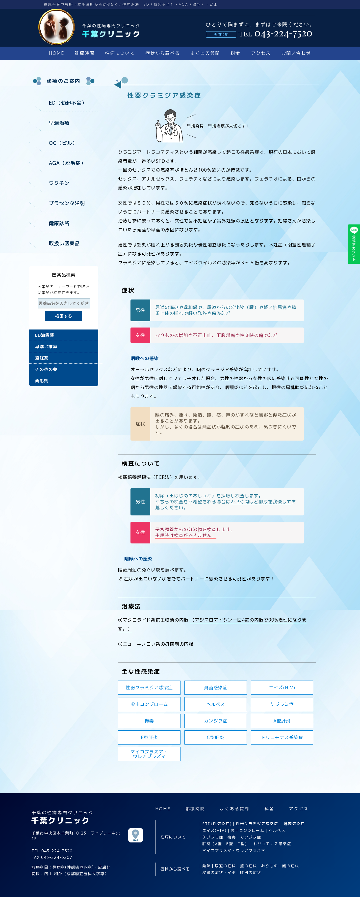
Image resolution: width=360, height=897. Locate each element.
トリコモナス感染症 (282, 737)
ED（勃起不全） (68, 102)
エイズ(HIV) (282, 688)
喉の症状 (290, 865)
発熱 (206, 865)
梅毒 (149, 721)
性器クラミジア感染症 (149, 688)
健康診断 (59, 221)
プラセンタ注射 (67, 201)
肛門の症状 (250, 872)
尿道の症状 (225, 865)
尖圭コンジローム (149, 704)
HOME (56, 53)
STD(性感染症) (217, 823)
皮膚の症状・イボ (219, 872)
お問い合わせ (296, 53)
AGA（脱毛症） (67, 162)
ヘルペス (215, 704)
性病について (120, 53)
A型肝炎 (282, 721)
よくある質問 (205, 53)
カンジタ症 (216, 721)
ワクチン (59, 182)
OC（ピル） (63, 142)
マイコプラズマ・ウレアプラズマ (233, 850)
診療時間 (85, 53)
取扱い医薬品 (64, 241)
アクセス (261, 53)
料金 (235, 53)
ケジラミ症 (282, 704)
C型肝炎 (215, 737)
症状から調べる (162, 53)
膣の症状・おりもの (259, 865)
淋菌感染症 (216, 688)
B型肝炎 (149, 737)
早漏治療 (59, 122)
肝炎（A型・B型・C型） (225, 843)
